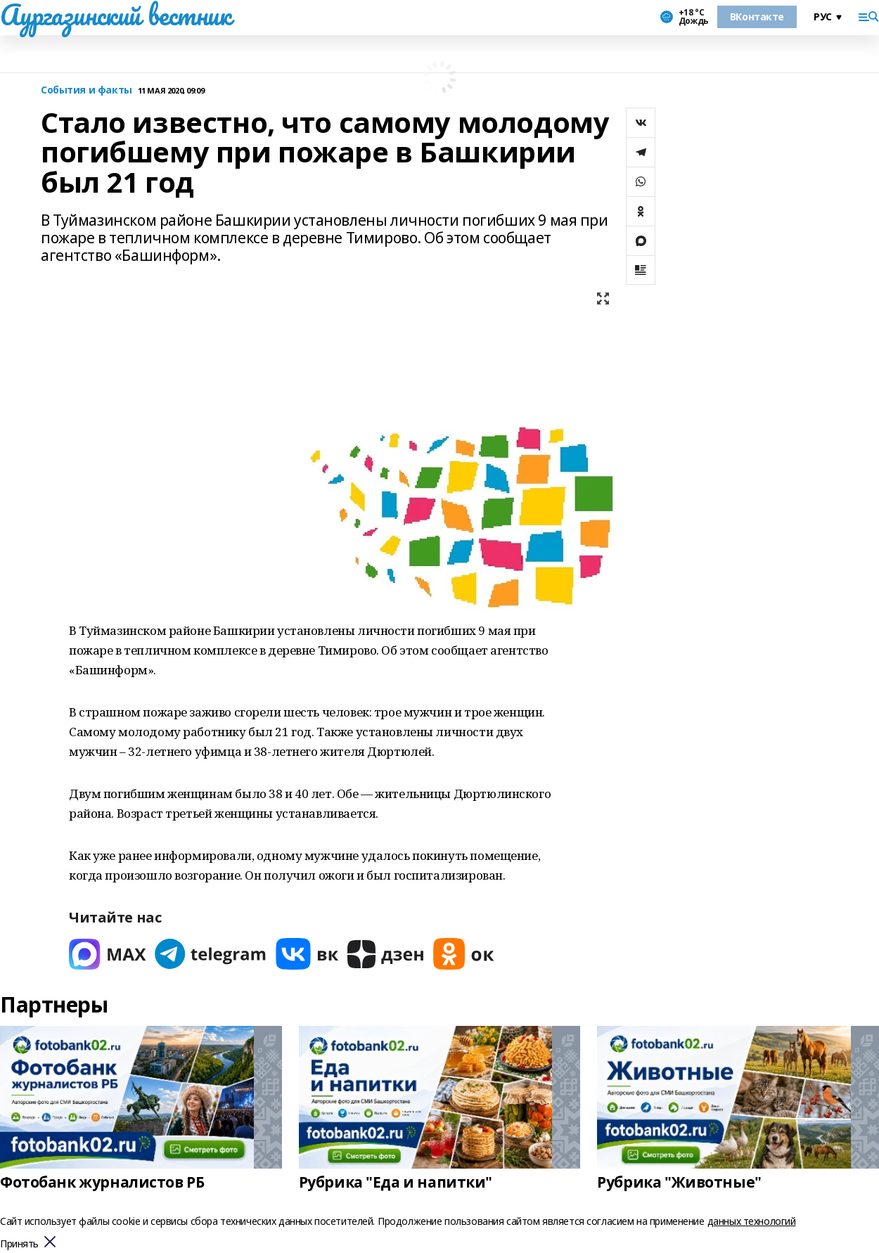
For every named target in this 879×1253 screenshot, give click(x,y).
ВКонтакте (757, 16)
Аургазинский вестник (115, 15)
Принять (19, 1244)
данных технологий (751, 1221)
